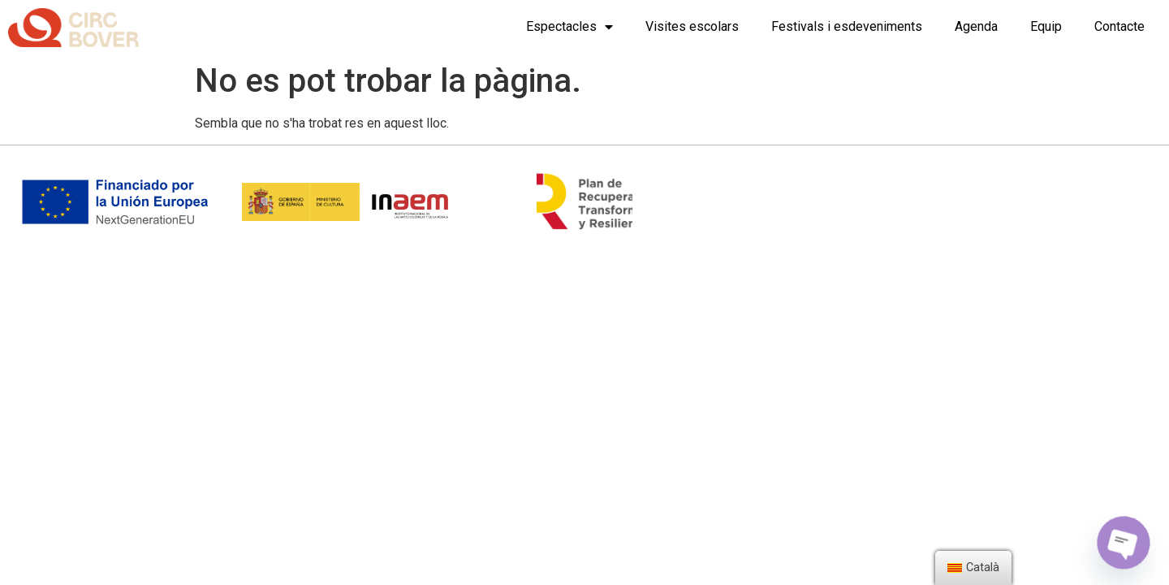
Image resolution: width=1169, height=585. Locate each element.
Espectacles (569, 26)
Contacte (1119, 26)
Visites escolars (692, 26)
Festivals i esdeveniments (846, 26)
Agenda (976, 26)
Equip (1046, 26)
